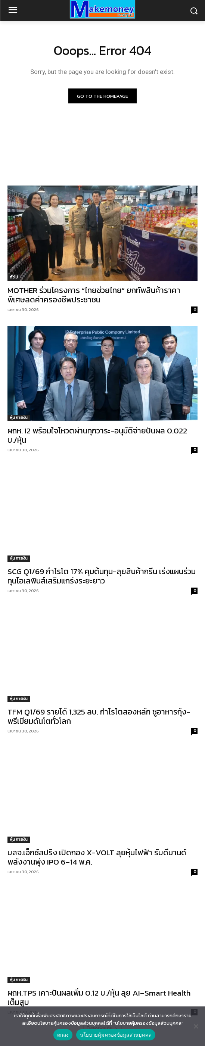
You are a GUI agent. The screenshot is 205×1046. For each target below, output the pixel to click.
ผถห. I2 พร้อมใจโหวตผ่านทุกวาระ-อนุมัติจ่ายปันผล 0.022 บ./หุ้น (97, 435)
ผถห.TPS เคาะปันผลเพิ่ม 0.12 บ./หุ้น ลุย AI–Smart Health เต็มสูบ (99, 997)
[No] (195, 1026)
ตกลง (63, 1035)
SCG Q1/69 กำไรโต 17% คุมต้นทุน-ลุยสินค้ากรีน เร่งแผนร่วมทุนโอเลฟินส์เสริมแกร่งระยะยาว (101, 576)
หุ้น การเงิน (19, 417)
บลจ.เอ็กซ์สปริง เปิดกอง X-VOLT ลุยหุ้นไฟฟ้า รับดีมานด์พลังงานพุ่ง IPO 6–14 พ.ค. (96, 857)
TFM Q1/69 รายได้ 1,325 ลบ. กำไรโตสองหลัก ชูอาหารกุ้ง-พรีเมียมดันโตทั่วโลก (98, 716)
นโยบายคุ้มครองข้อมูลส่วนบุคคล (116, 1035)
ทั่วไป (14, 277)
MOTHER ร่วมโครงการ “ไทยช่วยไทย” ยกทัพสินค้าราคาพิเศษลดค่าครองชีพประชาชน (93, 294)
